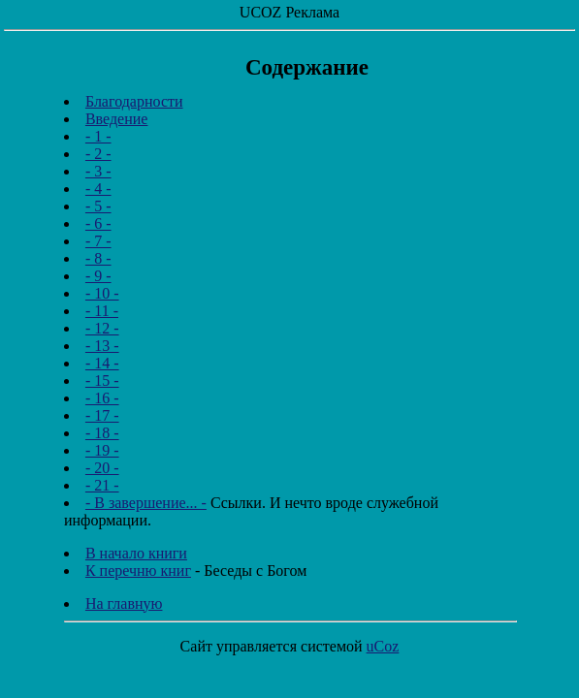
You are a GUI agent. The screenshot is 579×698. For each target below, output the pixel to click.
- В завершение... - (146, 502)
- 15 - (102, 380)
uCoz (383, 646)
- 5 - (98, 206)
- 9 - (98, 276)
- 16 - (102, 398)
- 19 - (102, 450)
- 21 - (102, 485)
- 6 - (98, 223)
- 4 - (98, 188)
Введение (116, 119)
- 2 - (98, 153)
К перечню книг (138, 570)
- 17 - (102, 415)
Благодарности (134, 101)
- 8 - (98, 258)
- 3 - (98, 171)
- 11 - (101, 310)
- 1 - (98, 136)
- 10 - (102, 293)
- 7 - (98, 241)
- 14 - (102, 363)
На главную (124, 603)
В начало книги (136, 553)
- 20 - (102, 468)
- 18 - (102, 433)
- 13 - (102, 345)
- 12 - (102, 328)
